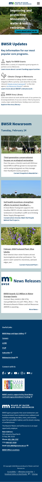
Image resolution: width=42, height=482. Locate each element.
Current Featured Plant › (28, 265)
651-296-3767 (13, 439)
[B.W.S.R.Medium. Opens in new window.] (30, 373)
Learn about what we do (26, 31)
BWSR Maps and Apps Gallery (14, 333)
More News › (33, 309)
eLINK (4, 343)
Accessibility (11, 472)
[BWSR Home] (19, 3)
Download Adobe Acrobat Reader (17, 474)
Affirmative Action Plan (25, 472)
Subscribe (7, 352)
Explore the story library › (11, 104)
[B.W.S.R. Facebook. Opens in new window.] (4, 373)
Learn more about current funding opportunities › (21, 69)
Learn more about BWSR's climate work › (17, 89)
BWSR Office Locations (10, 450)
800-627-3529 (11, 442)
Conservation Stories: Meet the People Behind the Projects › (19, 219)
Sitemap (35, 474)
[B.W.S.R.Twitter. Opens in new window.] (10, 373)
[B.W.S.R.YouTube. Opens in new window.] (17, 373)
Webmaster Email (10, 357)
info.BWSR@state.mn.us (18, 446)
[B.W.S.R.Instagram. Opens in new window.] (23, 373)
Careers (5, 338)
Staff (4, 348)
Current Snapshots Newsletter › (26, 173)
